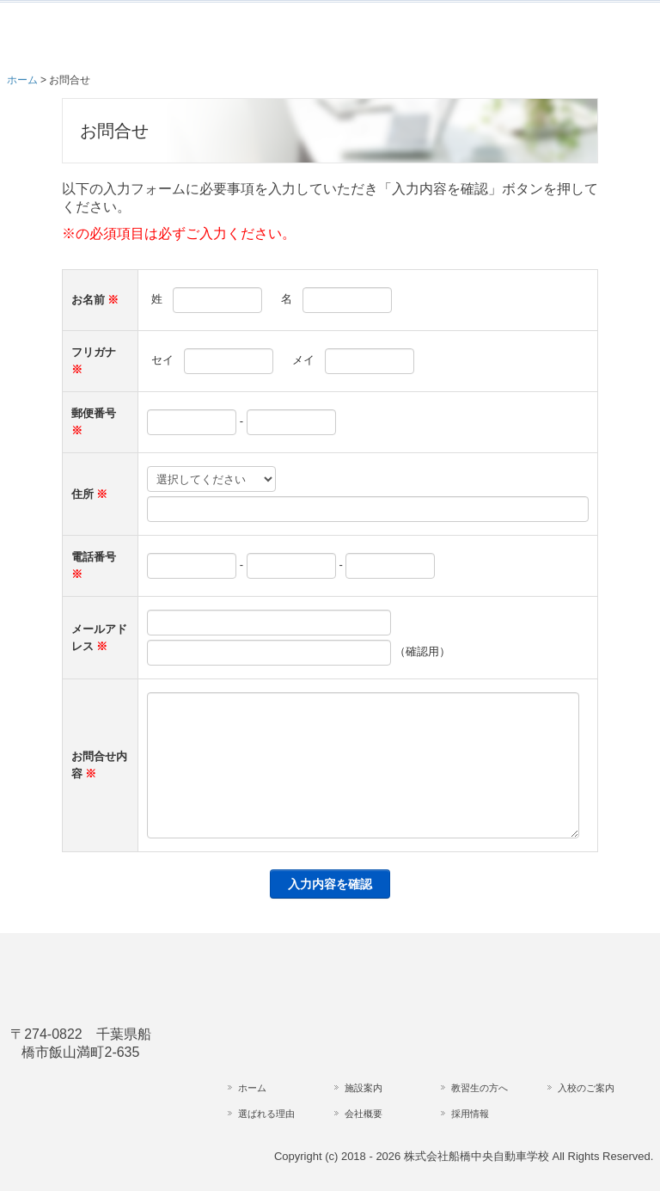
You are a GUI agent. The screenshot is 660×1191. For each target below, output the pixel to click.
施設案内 (363, 1088)
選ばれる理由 (266, 1113)
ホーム (252, 1088)
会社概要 (363, 1113)
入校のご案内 (586, 1088)
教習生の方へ (479, 1088)
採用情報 (470, 1113)
